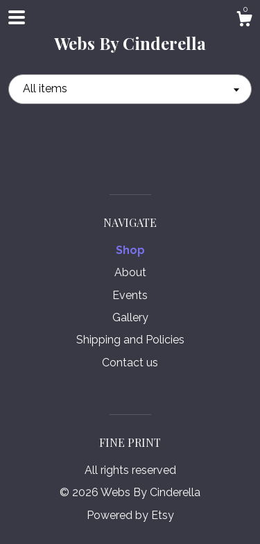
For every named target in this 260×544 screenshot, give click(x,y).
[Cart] (244, 20)
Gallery (130, 317)
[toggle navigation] (16, 17)
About (130, 272)
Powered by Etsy (130, 515)
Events (130, 295)
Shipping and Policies (130, 339)
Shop (130, 250)
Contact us (130, 362)
